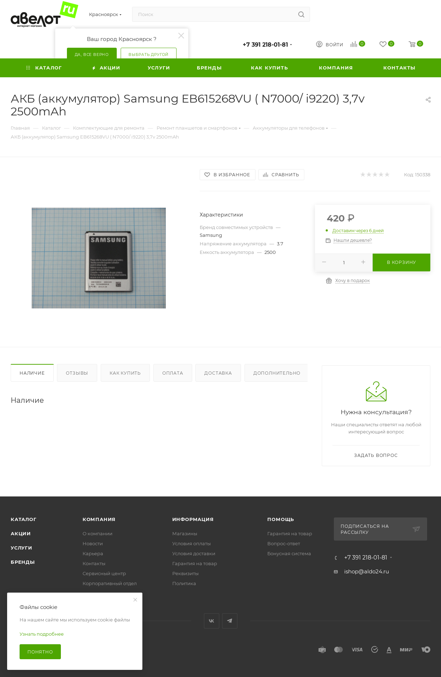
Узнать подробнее (42, 634)
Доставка (218, 373)
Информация (193, 519)
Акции (21, 533)
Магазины (184, 533)
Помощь (280, 519)
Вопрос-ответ (283, 543)
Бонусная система (289, 553)
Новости (93, 543)
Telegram (229, 621)
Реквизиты (185, 573)
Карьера (93, 553)
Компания (99, 519)
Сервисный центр (104, 573)
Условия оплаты (191, 543)
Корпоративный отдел (110, 583)
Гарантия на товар (194, 563)
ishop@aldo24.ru (366, 571)
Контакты (94, 563)
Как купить (125, 373)
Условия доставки (193, 553)
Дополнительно (276, 373)
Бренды (23, 562)
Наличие (32, 373)
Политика (184, 583)
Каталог (24, 519)
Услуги (21, 548)
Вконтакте (211, 621)
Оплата (172, 373)
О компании (97, 533)
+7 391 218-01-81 (265, 44)
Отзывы (77, 373)
